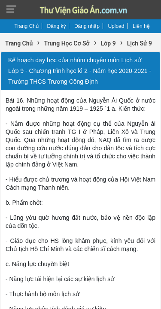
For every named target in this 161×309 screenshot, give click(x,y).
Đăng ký (56, 26)
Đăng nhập (87, 26)
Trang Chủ (26, 26)
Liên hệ (141, 26)
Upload (116, 26)
